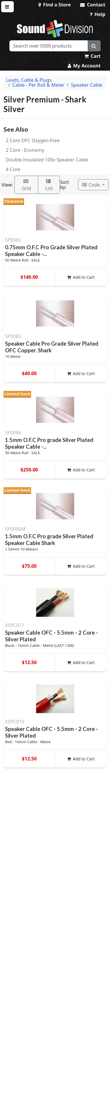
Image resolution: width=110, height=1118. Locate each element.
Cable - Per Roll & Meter (38, 85)
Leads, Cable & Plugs (29, 80)
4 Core (13, 169)
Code (91, 185)
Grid (26, 185)
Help (97, 14)
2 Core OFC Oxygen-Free (33, 140)
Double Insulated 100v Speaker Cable (47, 159)
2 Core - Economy (25, 150)
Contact (92, 4)
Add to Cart (81, 277)
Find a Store (54, 4)
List (49, 185)
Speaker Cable (86, 85)
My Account (84, 65)
